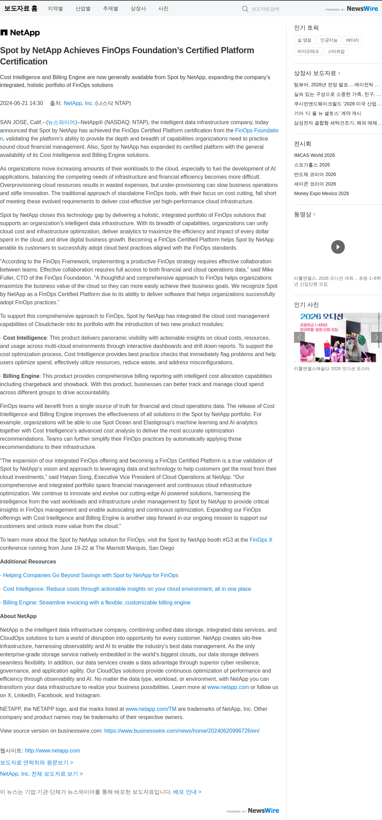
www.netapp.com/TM (151, 709)
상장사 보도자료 (315, 73)
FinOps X (261, 540)
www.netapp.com (228, 687)
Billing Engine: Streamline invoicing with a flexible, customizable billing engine (97, 602)
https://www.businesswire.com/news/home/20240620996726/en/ (182, 731)
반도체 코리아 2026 (315, 174)
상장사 (138, 8)
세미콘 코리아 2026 (315, 184)
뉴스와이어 (61, 122)
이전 (299, 337)
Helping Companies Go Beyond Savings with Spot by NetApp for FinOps (90, 575)
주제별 (110, 8)
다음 (376, 337)
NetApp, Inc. (79, 103)
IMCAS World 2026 (314, 155)
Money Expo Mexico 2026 (321, 193)
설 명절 (304, 40)
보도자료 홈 (20, 8)
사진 (163, 8)
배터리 (352, 40)
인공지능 (328, 40)
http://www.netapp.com (52, 750)
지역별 (55, 8)
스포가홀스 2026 (312, 164)
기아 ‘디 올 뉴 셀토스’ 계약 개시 (327, 113)
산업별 (83, 8)
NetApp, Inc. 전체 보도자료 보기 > (41, 774)
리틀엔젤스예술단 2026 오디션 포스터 (332, 368)
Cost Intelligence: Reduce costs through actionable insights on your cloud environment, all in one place (127, 589)
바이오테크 (308, 51)
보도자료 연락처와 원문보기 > (36, 762)
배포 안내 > (187, 792)
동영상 (302, 214)
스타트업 (336, 51)
